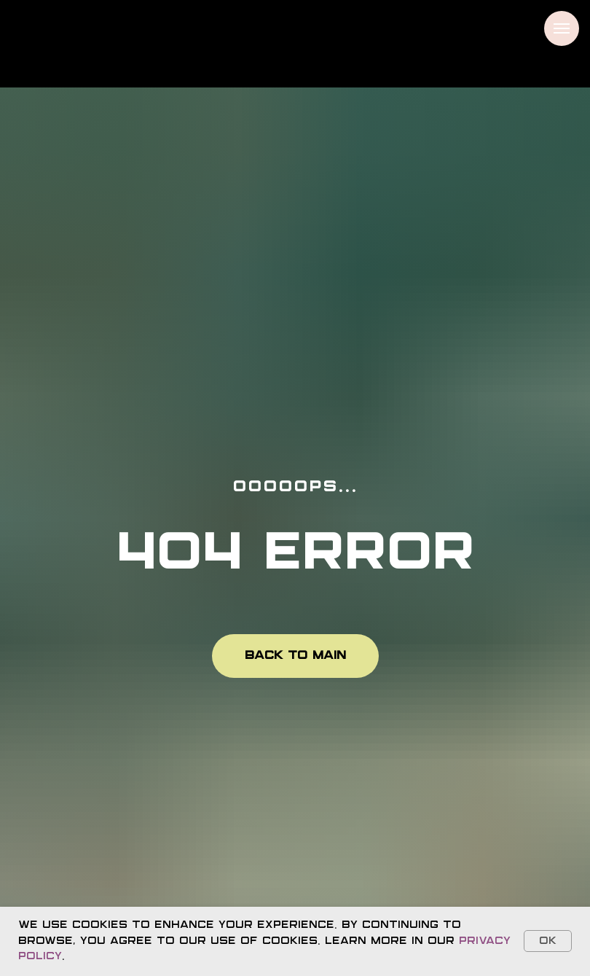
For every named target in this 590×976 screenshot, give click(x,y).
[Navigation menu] (562, 28)
